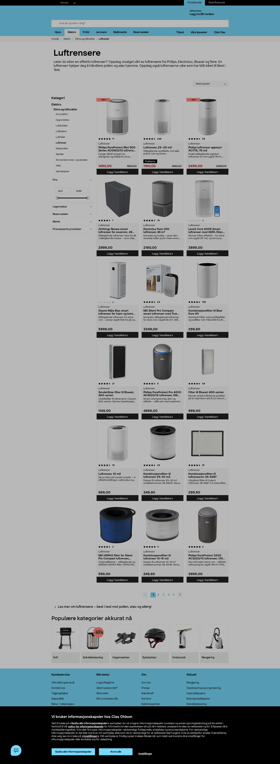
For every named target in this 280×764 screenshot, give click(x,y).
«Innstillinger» (90, 736)
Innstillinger (145, 754)
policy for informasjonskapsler (86, 726)
